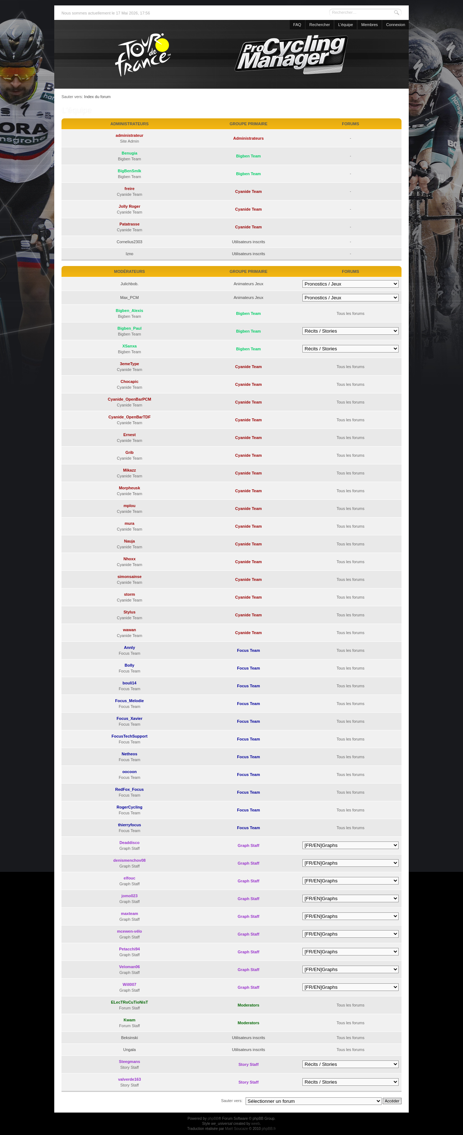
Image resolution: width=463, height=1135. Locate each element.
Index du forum (97, 96)
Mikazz (129, 470)
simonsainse (130, 576)
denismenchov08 (129, 860)
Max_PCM (129, 297)
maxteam (129, 913)
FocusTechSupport (129, 736)
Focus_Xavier (129, 718)
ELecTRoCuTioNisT (129, 1002)
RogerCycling (129, 807)
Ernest (129, 435)
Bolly (130, 665)
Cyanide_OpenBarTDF (130, 417)
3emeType (129, 364)
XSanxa (129, 346)
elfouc (129, 878)
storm (129, 594)
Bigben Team (248, 156)
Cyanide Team (248, 191)
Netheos (129, 754)
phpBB (213, 1119)
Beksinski (129, 1037)
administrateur (129, 135)
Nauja (129, 541)
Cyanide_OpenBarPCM (129, 399)
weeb (255, 1124)
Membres (369, 24)
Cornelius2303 (130, 242)
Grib (130, 452)
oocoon (129, 771)
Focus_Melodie (129, 701)
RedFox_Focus (129, 789)
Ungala (129, 1049)
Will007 (129, 984)
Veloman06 (129, 967)
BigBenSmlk (129, 171)
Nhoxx (129, 559)
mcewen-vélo (129, 931)
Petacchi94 (129, 949)
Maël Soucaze (236, 1129)
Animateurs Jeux (248, 284)
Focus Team (248, 650)
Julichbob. (129, 284)
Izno (129, 254)
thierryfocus (129, 825)
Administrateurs (248, 138)
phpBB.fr (269, 1129)
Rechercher (319, 24)
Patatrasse (129, 224)
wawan (129, 630)
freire (129, 188)
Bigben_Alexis (129, 310)
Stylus (129, 612)
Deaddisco (129, 842)
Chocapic (129, 381)
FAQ (297, 24)
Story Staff (248, 1064)
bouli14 (130, 683)
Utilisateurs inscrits (248, 242)
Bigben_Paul (130, 328)
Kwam (129, 1020)
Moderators (248, 1005)
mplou (130, 505)
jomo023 (130, 896)
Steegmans (129, 1061)
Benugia (129, 153)
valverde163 (129, 1079)
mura (130, 523)
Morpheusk (129, 488)
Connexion (395, 24)
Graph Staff (248, 845)
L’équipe (345, 24)
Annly (129, 647)
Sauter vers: (231, 1100)
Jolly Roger (129, 206)
